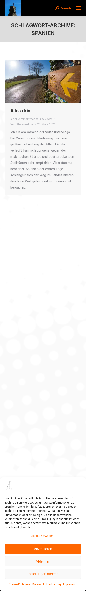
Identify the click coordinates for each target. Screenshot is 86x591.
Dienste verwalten (42, 536)
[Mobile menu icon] (78, 8)
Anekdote (46, 119)
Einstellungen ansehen (43, 574)
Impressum (70, 584)
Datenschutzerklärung (46, 584)
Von (22, 124)
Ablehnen (43, 561)
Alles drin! (20, 110)
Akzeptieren (43, 549)
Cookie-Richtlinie (19, 584)
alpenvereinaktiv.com (24, 119)
